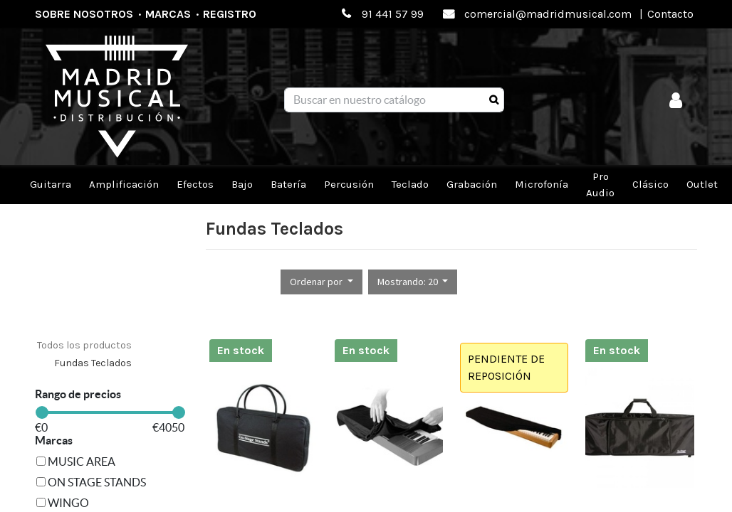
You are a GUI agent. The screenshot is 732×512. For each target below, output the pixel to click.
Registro (229, 14)
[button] (321, 282)
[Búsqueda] (494, 100)
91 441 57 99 (393, 14)
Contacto (670, 14)
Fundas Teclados (93, 363)
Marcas (168, 14)
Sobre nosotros (84, 14)
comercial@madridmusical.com (548, 14)
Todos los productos (84, 345)
